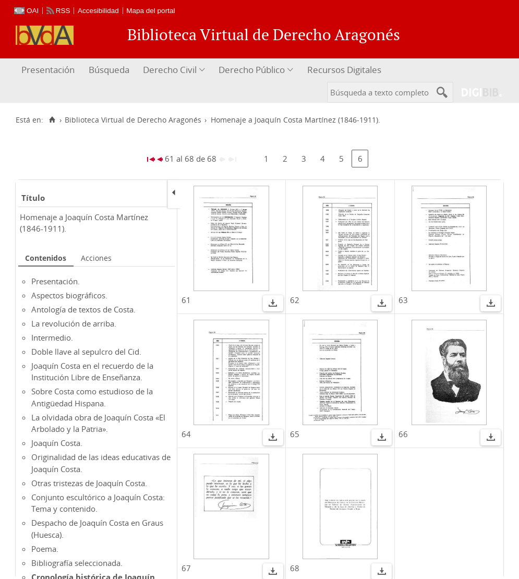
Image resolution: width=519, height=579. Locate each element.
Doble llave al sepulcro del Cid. (86, 351)
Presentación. (55, 281)
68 (294, 568)
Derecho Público (252, 70)
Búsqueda (109, 70)
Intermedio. (52, 337)
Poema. (44, 549)
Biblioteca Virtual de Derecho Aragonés (133, 120)
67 (186, 568)
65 (294, 434)
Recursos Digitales (344, 70)
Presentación (48, 70)
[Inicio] (51, 120)
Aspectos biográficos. (69, 295)
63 (403, 300)
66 (403, 434)
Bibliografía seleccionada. (77, 563)
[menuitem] (49, 70)
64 (186, 434)
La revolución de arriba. (73, 323)
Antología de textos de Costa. (83, 309)
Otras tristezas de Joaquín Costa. (89, 483)
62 (294, 300)
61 (186, 300)
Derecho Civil (170, 70)
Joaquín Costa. (56, 443)
